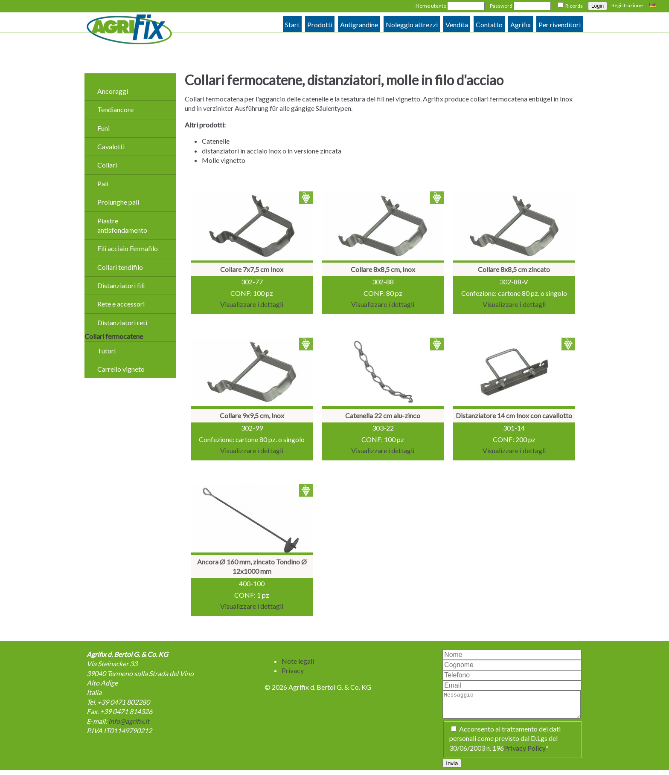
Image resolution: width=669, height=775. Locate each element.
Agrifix (520, 24)
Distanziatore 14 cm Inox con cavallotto (514, 415)
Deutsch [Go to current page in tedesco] (653, 6)
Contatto (489, 24)
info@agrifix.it (128, 721)
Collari (107, 165)
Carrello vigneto (121, 369)
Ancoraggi (112, 91)
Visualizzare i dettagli (251, 304)
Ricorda (574, 6)
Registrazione (627, 5)
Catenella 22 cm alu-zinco (382, 415)
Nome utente (431, 6)
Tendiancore (115, 109)
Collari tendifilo (120, 267)
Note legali (298, 661)
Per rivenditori (559, 24)
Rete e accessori (121, 304)
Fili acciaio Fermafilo (127, 248)
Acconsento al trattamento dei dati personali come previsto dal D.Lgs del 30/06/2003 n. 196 (505, 743)
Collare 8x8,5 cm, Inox (383, 269)
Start (292, 24)
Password (501, 6)
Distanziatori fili (121, 285)
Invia (452, 768)
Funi (103, 128)
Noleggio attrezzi (412, 24)
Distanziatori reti (122, 322)
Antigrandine (359, 24)
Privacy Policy (525, 753)
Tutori (106, 351)
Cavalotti (111, 146)
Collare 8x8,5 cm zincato (514, 269)
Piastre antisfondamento (122, 225)
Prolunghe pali (118, 202)
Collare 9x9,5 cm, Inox (252, 415)
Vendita (456, 24)
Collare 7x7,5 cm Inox (251, 269)
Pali (102, 183)
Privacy (293, 670)
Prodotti (319, 24)
